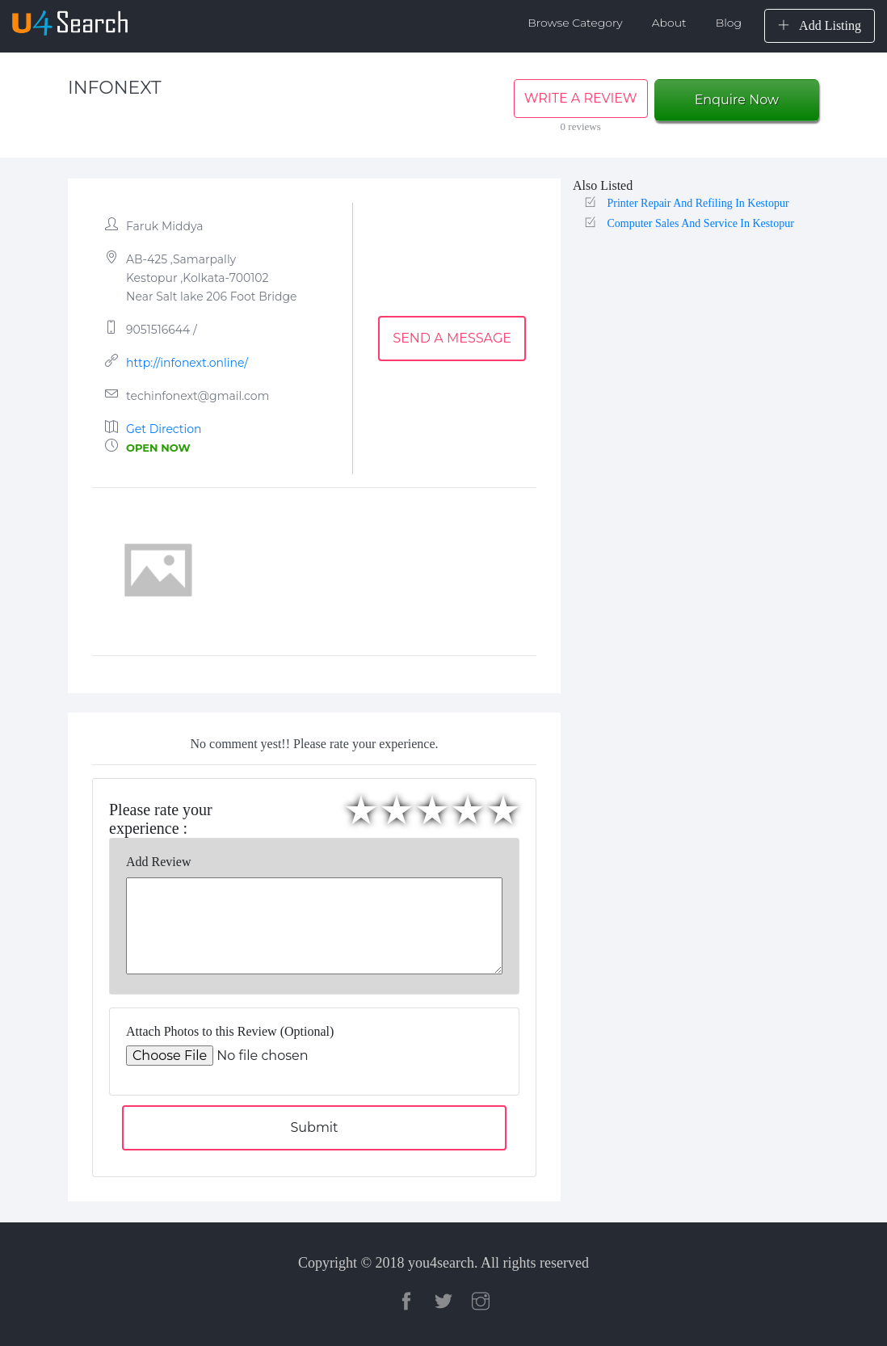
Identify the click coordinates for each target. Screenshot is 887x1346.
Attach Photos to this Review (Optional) (230, 1031)
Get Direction (164, 429)
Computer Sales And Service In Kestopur (700, 223)
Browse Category (575, 22)
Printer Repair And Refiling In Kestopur (697, 203)
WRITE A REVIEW (580, 98)
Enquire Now (737, 99)
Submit (314, 1127)
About (669, 22)
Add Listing (819, 25)
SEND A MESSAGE (452, 338)
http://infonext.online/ (187, 362)
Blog (729, 22)
